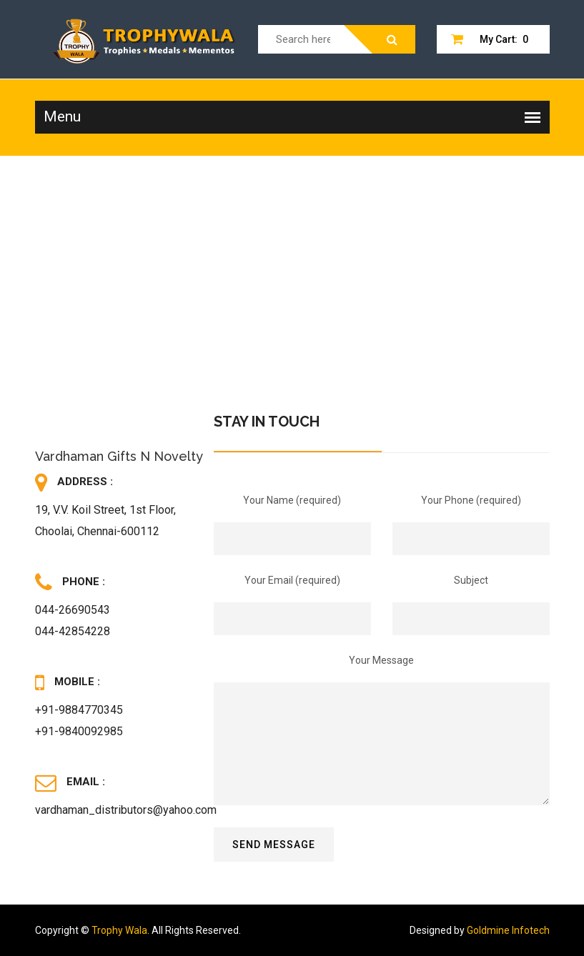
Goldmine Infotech (508, 930)
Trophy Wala (119, 930)
